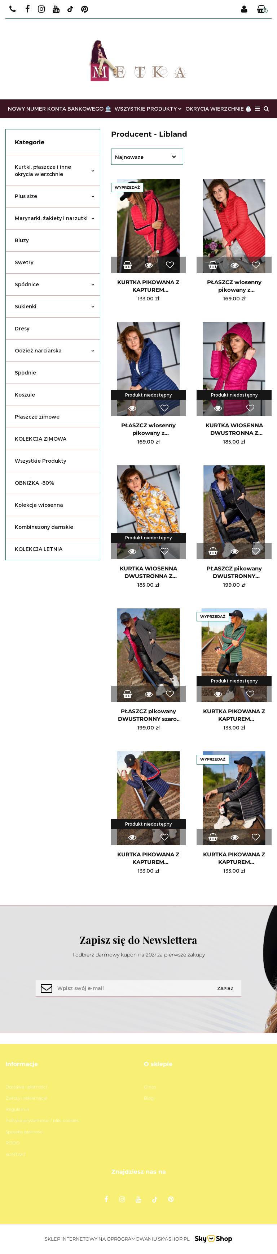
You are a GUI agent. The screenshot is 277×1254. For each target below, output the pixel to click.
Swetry (24, 262)
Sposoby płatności (24, 1131)
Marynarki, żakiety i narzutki (54, 218)
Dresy (22, 328)
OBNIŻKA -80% (34, 483)
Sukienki (54, 306)
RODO (12, 1143)
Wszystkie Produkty (40, 461)
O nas (150, 1087)
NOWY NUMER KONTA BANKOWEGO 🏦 (59, 109)
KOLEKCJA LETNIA (38, 549)
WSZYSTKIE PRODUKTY (148, 109)
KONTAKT (15, 1154)
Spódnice (54, 284)
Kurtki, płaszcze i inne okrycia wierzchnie (54, 170)
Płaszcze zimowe (37, 417)
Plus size (54, 196)
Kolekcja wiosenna (39, 505)
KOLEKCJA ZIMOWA (40, 439)
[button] (262, 9)
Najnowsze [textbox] (129, 157)
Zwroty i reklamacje (26, 1098)
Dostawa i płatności (26, 1087)
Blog (149, 1098)
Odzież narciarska (54, 350)
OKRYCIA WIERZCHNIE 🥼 (218, 109)
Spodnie (25, 372)
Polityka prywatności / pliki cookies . (42, 1120)
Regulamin (17, 1109)
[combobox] (147, 157)
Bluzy (21, 240)
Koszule (25, 394)
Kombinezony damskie (44, 527)
